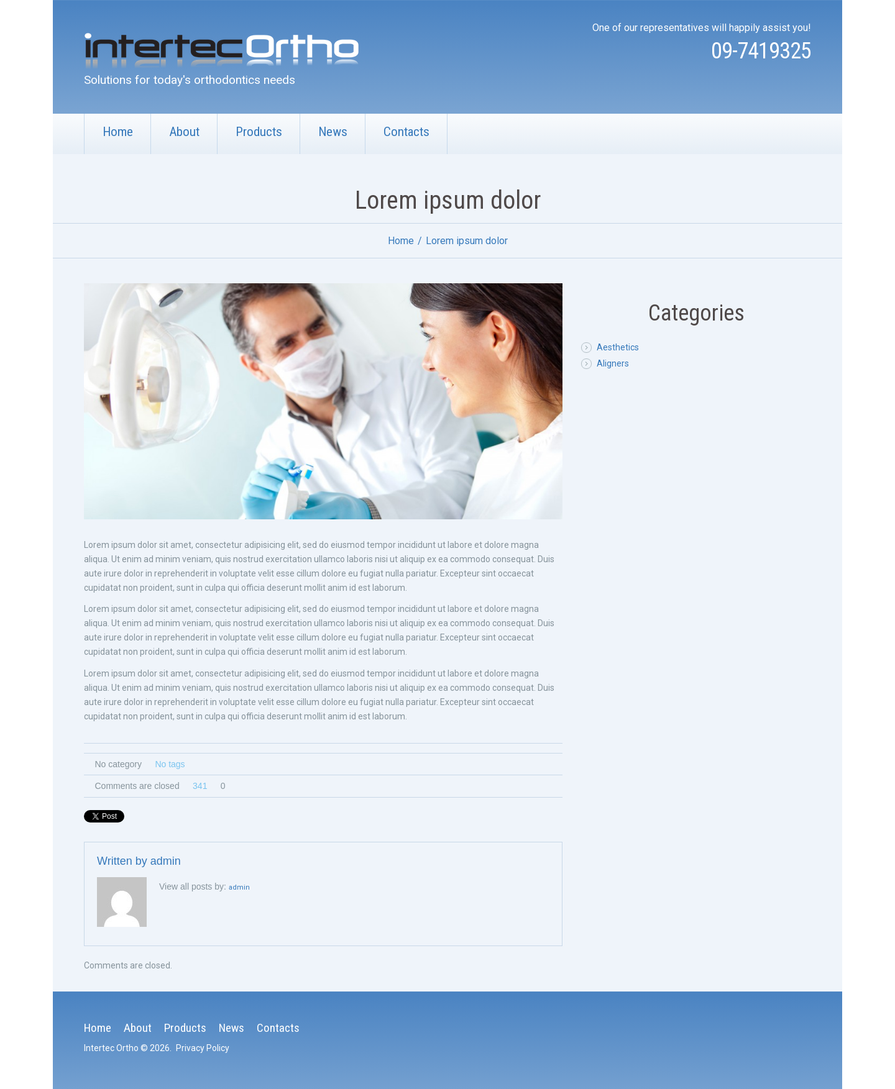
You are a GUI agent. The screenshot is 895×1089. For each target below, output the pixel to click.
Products (259, 131)
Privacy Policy (202, 1048)
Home (118, 131)
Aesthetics (618, 347)
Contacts (406, 131)
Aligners (613, 363)
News (332, 131)
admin (165, 861)
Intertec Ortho (111, 1048)
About (184, 131)
